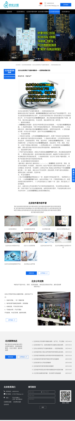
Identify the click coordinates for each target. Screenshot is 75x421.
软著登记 (39, 118)
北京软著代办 (66, 11)
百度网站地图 (7, 402)
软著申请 (50, 152)
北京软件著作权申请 (31, 12)
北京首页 (9, 11)
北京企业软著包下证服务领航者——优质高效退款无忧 (48, 348)
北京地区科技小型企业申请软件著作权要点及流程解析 (48, 352)
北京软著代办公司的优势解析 (41, 362)
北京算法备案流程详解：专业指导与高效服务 (46, 373)
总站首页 (6, 404)
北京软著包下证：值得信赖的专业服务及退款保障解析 (48, 345)
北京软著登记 (21, 11)
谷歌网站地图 (17, 402)
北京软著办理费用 (43, 11)
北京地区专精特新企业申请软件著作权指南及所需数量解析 (48, 355)
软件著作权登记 (41, 113)
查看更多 (31, 273)
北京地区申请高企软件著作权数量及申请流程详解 (47, 369)
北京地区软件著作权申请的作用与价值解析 (45, 359)
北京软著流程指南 (54, 11)
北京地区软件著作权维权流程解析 (43, 366)
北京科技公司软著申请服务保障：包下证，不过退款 (48, 341)
